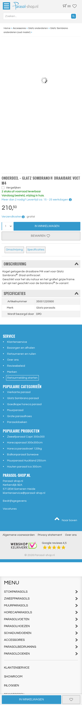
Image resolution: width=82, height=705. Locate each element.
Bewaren (41, 235)
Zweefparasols (41, 598)
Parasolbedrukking (41, 646)
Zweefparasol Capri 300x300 (26, 436)
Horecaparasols (41, 612)
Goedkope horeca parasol (24, 404)
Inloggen (11, 685)
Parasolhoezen (41, 626)
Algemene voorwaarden (19, 535)
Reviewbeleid (16, 365)
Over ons (13, 359)
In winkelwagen (31, 699)
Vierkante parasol (18, 392)
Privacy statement (50, 535)
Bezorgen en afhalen (21, 347)
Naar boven (65, 519)
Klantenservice (17, 342)
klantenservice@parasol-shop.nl (24, 493)
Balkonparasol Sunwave (23, 454)
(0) (66, 6)
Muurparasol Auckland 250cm (26, 460)
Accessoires (41, 639)
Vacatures (10, 508)
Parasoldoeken (17, 422)
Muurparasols (41, 605)
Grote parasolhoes (19, 416)
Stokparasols (41, 591)
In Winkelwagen (47, 226)
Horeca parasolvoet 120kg (24, 448)
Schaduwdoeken (41, 633)
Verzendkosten (13, 216)
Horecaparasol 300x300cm (25, 442)
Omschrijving (14, 249)
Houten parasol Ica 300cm (24, 466)
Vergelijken (13, 187)
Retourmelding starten (22, 377)
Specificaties (35, 249)
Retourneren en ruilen (21, 353)
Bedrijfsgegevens (14, 500)
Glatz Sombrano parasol (23, 398)
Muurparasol (15, 410)
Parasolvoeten (41, 619)
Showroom (13, 676)
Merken (12, 372)
